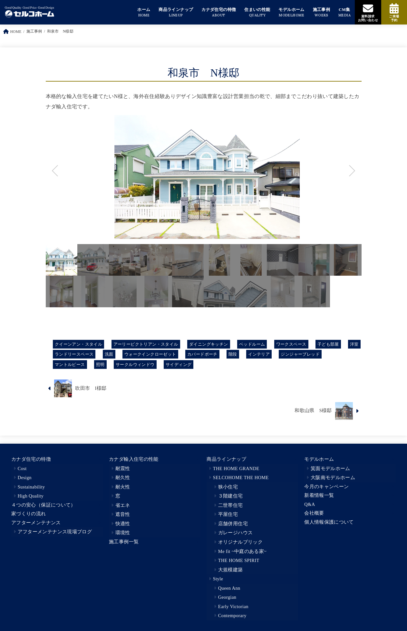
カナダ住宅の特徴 (31, 459)
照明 (100, 364)
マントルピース (70, 364)
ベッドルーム (252, 344)
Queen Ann (229, 588)
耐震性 (122, 468)
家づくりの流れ (28, 513)
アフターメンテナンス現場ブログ (55, 531)
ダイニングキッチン (208, 344)
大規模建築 (230, 569)
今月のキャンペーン (326, 486)
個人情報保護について (329, 522)
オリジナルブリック (240, 542)
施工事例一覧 (124, 541)
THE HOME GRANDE (236, 468)
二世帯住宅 (230, 505)
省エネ (122, 505)
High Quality (31, 495)
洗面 (109, 354)
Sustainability (31, 486)
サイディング (178, 364)
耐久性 (122, 477)
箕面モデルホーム (330, 468)
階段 (232, 354)
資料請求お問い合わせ (368, 18)
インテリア (259, 354)
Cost (22, 468)
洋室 (354, 344)
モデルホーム (319, 459)
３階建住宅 (230, 495)
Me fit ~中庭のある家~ (242, 551)
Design (25, 477)
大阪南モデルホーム (333, 477)
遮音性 (122, 514)
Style (218, 578)
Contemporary (232, 615)
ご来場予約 (394, 18)
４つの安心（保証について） (43, 505)
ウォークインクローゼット (150, 354)
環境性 (122, 532)
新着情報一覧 (319, 495)
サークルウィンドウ (135, 364)
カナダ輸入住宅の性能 (134, 459)
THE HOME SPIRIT (238, 560)
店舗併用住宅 (233, 523)
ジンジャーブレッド (300, 354)
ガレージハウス (235, 532)
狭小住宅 (228, 486)
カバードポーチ (202, 354)
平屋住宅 (228, 514)
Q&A (309, 504)
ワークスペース (291, 344)
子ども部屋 (328, 344)
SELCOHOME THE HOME (241, 477)
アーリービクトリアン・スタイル (145, 344)
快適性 (122, 523)
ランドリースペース (74, 354)
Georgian (227, 597)
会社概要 (314, 513)
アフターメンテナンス (36, 522)
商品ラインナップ (226, 459)
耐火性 (122, 486)
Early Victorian (233, 606)
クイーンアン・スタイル (78, 344)
